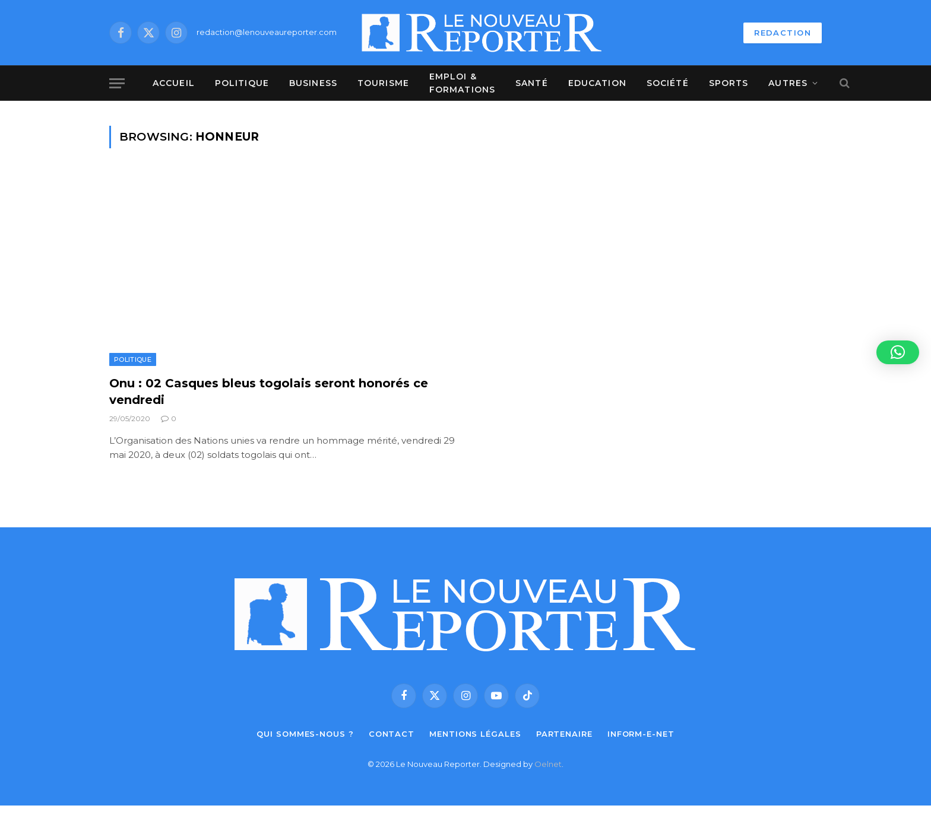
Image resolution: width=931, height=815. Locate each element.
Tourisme (383, 83)
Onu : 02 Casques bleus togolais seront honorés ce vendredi (268, 391)
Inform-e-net (640, 733)
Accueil (174, 83)
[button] (897, 352)
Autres (788, 83)
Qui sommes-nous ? (304, 733)
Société (668, 83)
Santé (531, 83)
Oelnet (548, 764)
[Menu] (117, 83)
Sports (729, 83)
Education (597, 83)
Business (313, 83)
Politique (242, 83)
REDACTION (782, 32)
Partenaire (564, 733)
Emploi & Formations (462, 83)
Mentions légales (475, 733)
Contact (391, 733)
